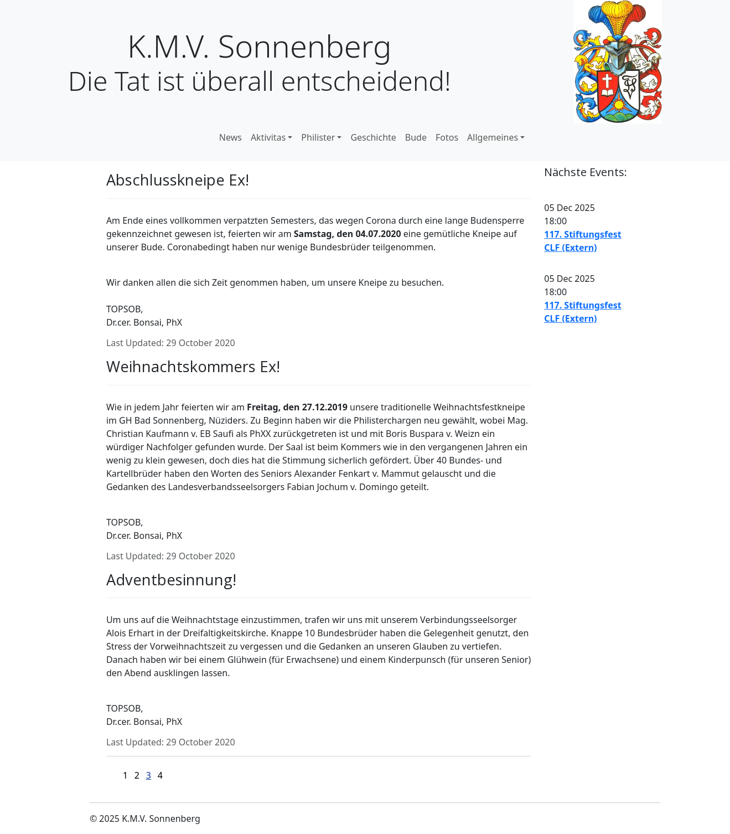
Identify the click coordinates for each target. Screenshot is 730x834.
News (230, 137)
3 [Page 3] (148, 775)
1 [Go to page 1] (125, 775)
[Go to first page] (109, 775)
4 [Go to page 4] (160, 775)
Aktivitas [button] (268, 137)
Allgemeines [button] (492, 137)
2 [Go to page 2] (136, 775)
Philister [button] (318, 137)
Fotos (447, 137)
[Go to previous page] (116, 775)
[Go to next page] (169, 775)
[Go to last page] (175, 775)
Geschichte (373, 137)
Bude (416, 137)
